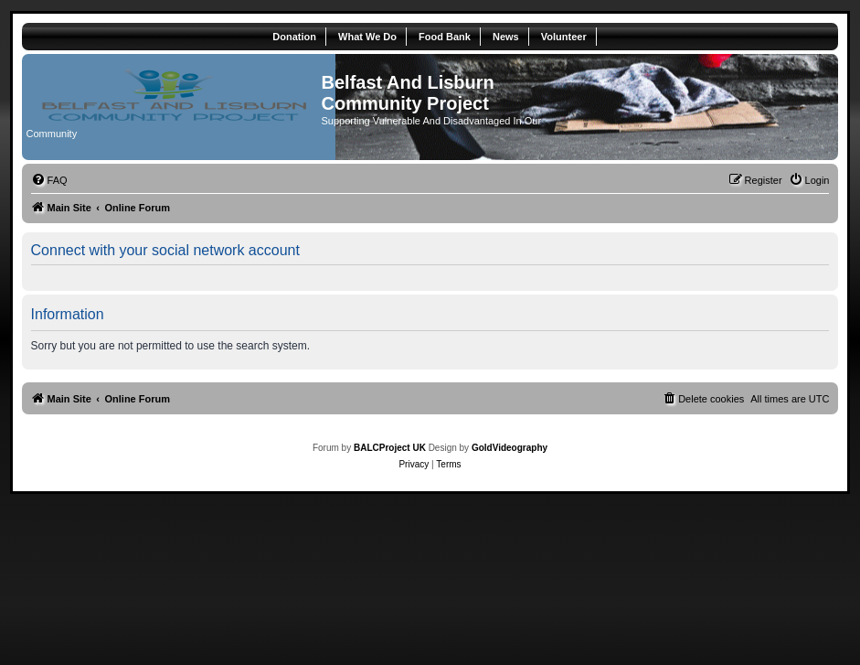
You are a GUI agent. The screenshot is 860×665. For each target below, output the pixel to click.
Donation (294, 36)
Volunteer (564, 36)
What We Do (367, 36)
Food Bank (445, 36)
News (506, 36)
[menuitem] (49, 180)
